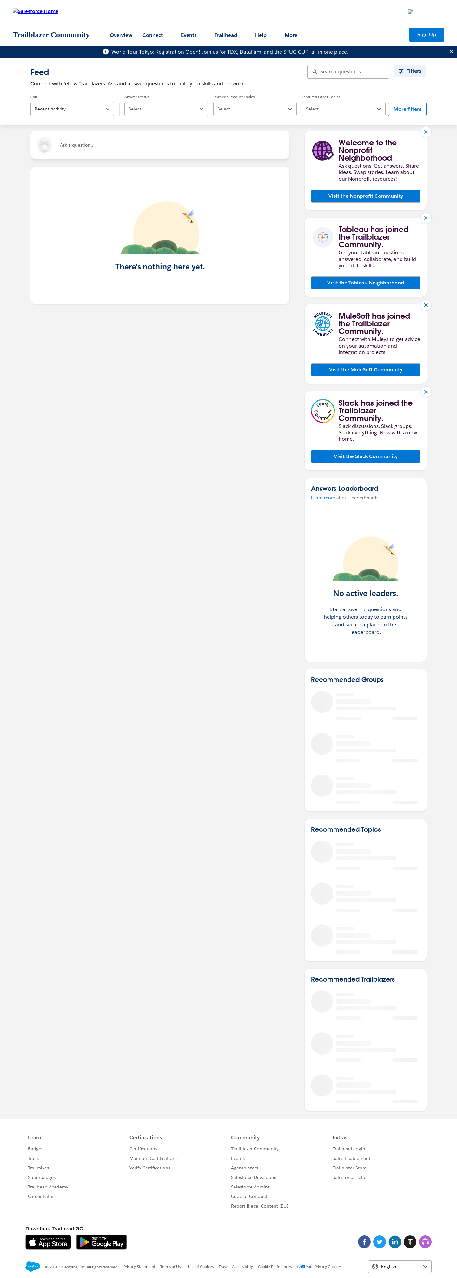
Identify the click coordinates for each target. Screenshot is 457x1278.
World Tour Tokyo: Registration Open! (155, 52)
